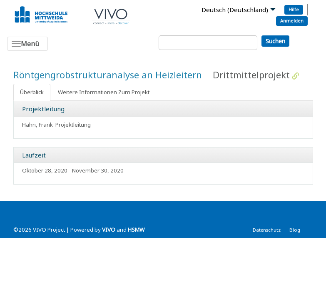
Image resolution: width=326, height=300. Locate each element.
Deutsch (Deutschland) (235, 9)
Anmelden (292, 21)
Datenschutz (267, 230)
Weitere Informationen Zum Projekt (103, 92)
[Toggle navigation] (27, 44)
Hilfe (294, 9)
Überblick (32, 92)
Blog (294, 230)
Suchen (275, 41)
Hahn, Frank (37, 124)
